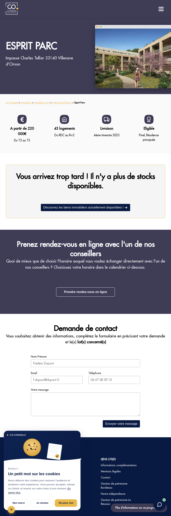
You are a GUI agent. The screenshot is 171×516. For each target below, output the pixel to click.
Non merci (18, 502)
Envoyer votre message (121, 423)
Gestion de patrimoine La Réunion (116, 502)
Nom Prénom (39, 356)
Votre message (40, 389)
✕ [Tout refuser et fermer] (11, 509)
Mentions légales (111, 471)
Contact (105, 477)
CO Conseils (12, 102)
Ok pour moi (66, 502)
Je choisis (42, 502)
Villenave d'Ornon (62, 102)
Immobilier (26, 102)
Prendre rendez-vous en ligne (85, 292)
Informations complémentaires (119, 465)
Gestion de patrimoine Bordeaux (114, 485)
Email (34, 373)
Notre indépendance (113, 493)
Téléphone (94, 373)
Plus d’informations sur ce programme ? (139, 507)
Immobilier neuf (42, 102)
